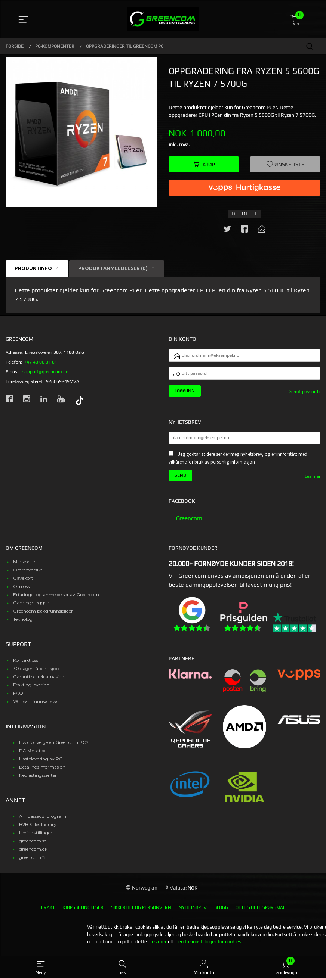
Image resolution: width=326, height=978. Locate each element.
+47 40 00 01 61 (40, 362)
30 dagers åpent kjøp (36, 672)
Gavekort (23, 582)
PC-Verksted (32, 754)
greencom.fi (32, 861)
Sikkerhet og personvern (141, 911)
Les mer (312, 480)
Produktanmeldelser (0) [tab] (113, 269)
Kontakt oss (25, 664)
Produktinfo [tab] (33, 269)
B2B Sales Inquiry (37, 828)
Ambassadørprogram (42, 820)
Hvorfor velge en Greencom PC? (54, 746)
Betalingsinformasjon (42, 771)
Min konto (24, 566)
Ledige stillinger (35, 837)
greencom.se (32, 845)
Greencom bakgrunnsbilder (43, 615)
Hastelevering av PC (40, 763)
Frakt (48, 911)
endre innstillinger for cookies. (210, 946)
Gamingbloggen (31, 607)
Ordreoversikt (28, 574)
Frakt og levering (31, 689)
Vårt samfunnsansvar (36, 705)
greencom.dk (33, 853)
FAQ (18, 697)
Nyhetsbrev (193, 911)
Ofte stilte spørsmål (260, 911)
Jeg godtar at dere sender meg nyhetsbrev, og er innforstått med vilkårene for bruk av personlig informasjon (238, 462)
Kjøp (204, 164)
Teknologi (23, 623)
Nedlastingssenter (38, 779)
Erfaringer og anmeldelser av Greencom (56, 598)
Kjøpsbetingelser (83, 911)
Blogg (221, 911)
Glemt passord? (304, 394)
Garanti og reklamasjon (38, 680)
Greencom (190, 522)
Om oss (21, 590)
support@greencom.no (45, 372)
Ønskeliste (285, 164)
